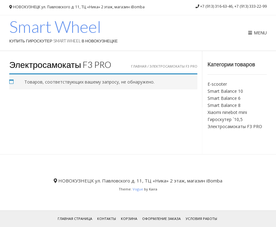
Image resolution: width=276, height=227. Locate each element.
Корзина (129, 218)
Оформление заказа (161, 218)
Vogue (138, 189)
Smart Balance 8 (224, 105)
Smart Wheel (55, 26)
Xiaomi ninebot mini (227, 112)
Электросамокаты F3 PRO (235, 126)
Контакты (106, 218)
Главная (138, 66)
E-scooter (217, 84)
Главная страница (75, 218)
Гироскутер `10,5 (225, 119)
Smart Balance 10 (225, 91)
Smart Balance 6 (224, 98)
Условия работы (201, 218)
